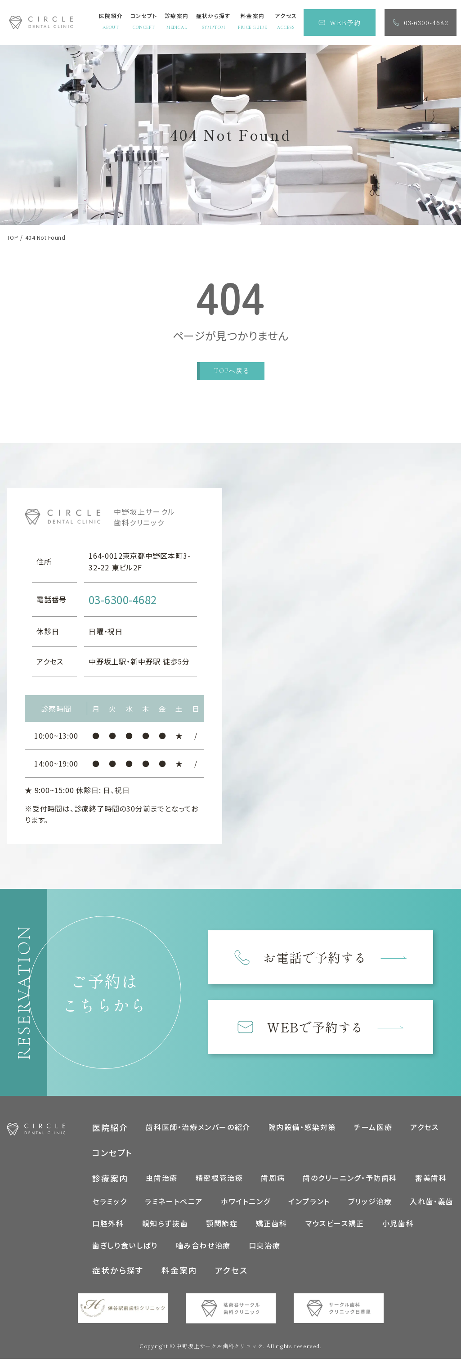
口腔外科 (108, 1231)
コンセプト (112, 1161)
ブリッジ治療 (370, 1209)
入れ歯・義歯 (432, 1209)
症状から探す (117, 1279)
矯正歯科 (271, 1231)
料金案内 (179, 1279)
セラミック (109, 1209)
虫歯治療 (161, 1186)
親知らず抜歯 (165, 1231)
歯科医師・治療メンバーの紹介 (198, 1135)
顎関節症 (221, 1231)
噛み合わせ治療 (203, 1254)
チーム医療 (373, 1135)
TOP (12, 237)
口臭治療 (264, 1254)
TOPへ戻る (232, 371)
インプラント (309, 1209)
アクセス (424, 1135)
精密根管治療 (219, 1186)
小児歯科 (398, 1231)
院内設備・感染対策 (302, 1135)
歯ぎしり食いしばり (124, 1254)
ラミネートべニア (174, 1209)
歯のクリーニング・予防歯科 (350, 1186)
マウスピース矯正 (334, 1231)
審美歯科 (431, 1186)
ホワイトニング (245, 1209)
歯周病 (273, 1186)
